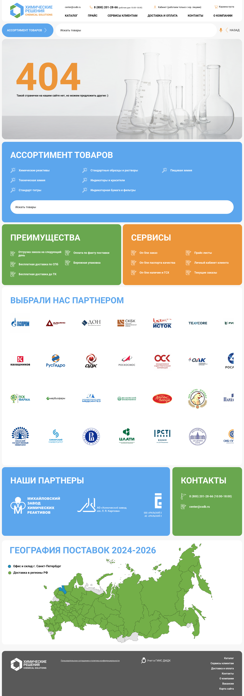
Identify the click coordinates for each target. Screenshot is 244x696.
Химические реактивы (34, 170)
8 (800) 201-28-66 (106, 7)
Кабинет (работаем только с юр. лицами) (179, 7)
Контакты (228, 673)
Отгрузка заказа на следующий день (39, 253)
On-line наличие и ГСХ (154, 272)
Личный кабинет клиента (211, 262)
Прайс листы (203, 252)
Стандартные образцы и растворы (114, 170)
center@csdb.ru (73, 7)
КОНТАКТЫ (195, 15)
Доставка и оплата (222, 668)
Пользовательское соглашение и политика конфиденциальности (90, 661)
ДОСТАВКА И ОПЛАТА (163, 15)
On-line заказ (148, 252)
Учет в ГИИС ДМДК (158, 660)
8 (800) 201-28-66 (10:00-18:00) (210, 496)
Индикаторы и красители (108, 180)
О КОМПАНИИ (222, 15)
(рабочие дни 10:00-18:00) (130, 8)
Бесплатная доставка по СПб (38, 264)
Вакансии (228, 683)
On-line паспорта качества (157, 262)
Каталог (229, 658)
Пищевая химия (181, 170)
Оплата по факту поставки (91, 252)
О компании (226, 678)
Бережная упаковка (87, 262)
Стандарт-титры (30, 190)
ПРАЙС (92, 15)
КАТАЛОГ (71, 15)
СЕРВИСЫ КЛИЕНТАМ (122, 15)
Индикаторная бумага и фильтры (113, 190)
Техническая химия (32, 180)
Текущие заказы (205, 272)
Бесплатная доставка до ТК (37, 274)
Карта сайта (226, 688)
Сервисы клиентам (222, 663)
